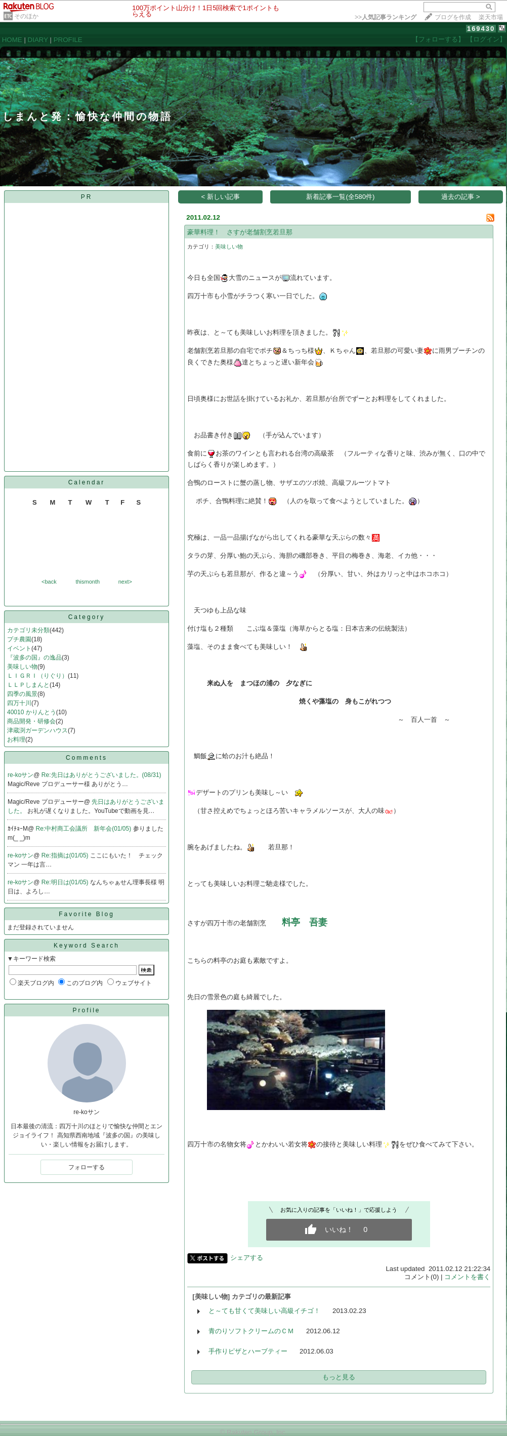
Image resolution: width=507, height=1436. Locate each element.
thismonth (87, 582)
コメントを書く (467, 1277)
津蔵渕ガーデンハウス (37, 730)
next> (125, 582)
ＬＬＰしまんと (28, 684)
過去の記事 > (460, 196)
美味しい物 (22, 666)
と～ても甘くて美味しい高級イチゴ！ (264, 1311)
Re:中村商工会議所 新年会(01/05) (84, 828)
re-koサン (20, 774)
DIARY (38, 40)
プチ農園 (19, 639)
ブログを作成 (453, 17)
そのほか (26, 16)
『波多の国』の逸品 (34, 657)
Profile (86, 1010)
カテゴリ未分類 (28, 630)
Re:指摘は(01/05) (65, 855)
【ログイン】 (486, 39)
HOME (12, 40)
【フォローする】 (438, 39)
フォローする (86, 1167)
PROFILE (68, 40)
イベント (19, 648)
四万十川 (19, 703)
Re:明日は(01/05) (65, 882)
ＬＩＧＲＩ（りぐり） (37, 675)
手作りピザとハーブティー (247, 1351)
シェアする (246, 1257)
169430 (481, 28)
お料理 (16, 739)
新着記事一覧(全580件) (340, 196)
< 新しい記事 (220, 196)
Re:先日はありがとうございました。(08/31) (101, 774)
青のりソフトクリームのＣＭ (251, 1331)
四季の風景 (22, 694)
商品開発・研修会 (31, 721)
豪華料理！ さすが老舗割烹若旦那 (239, 232)
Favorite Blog (86, 914)
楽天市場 (491, 17)
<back (49, 582)
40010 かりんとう (31, 712)
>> (385, 17)
